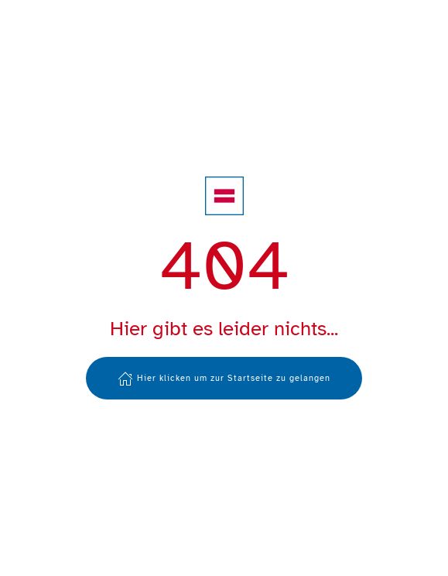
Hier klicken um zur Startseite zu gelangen (224, 378)
